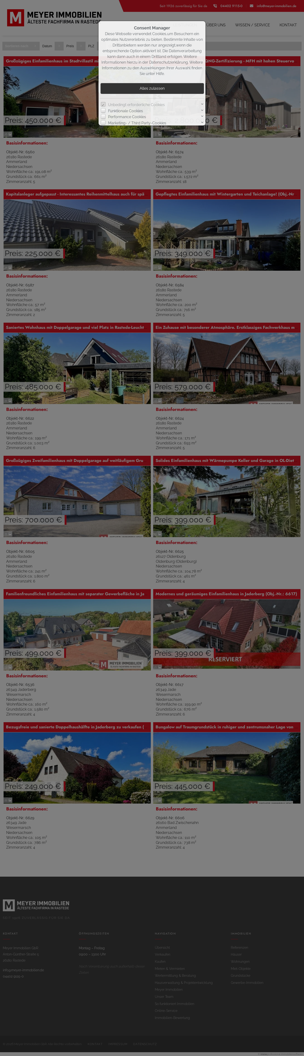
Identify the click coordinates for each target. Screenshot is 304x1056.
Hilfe (160, 73)
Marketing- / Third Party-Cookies (137, 123)
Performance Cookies (127, 117)
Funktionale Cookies (125, 111)
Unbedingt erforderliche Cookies (136, 104)
